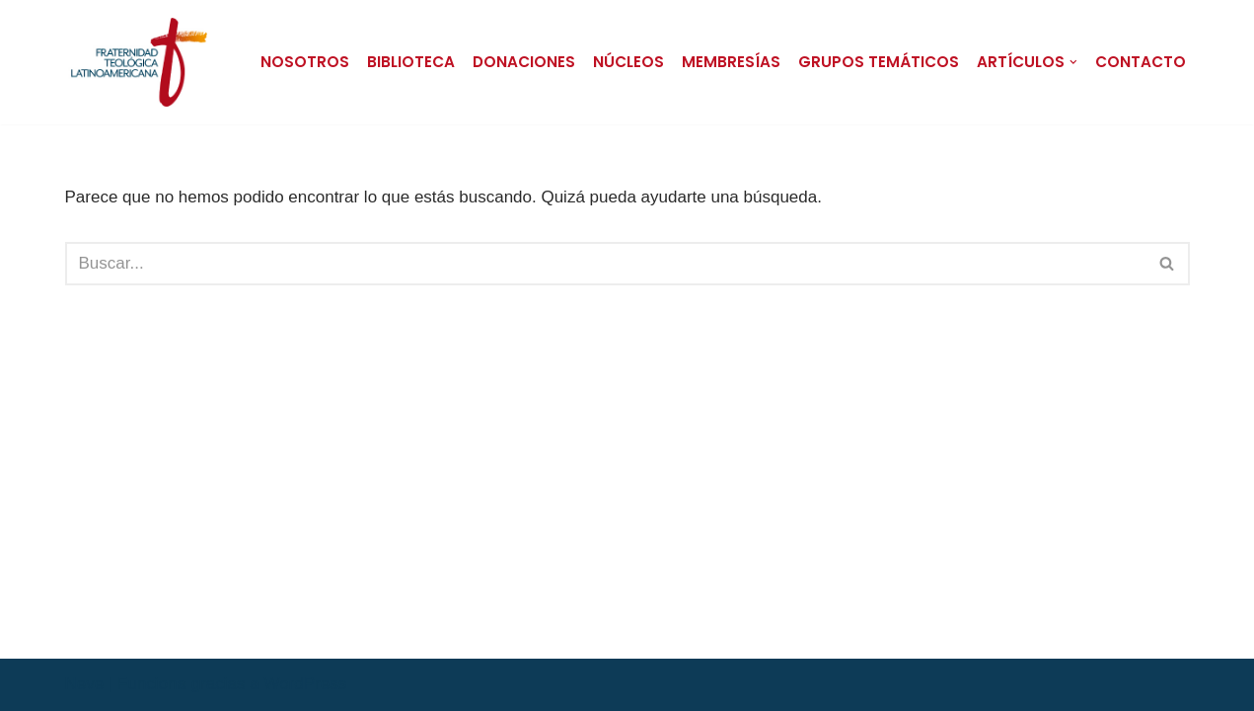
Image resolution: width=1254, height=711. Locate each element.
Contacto (1140, 61)
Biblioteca (411, 61)
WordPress (304, 683)
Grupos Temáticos (878, 61)
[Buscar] (605, 263)
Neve (85, 683)
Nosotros (304, 61)
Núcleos (628, 61)
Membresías (731, 61)
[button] (1073, 62)
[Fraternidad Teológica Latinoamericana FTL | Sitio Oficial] (139, 62)
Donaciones (524, 61)
